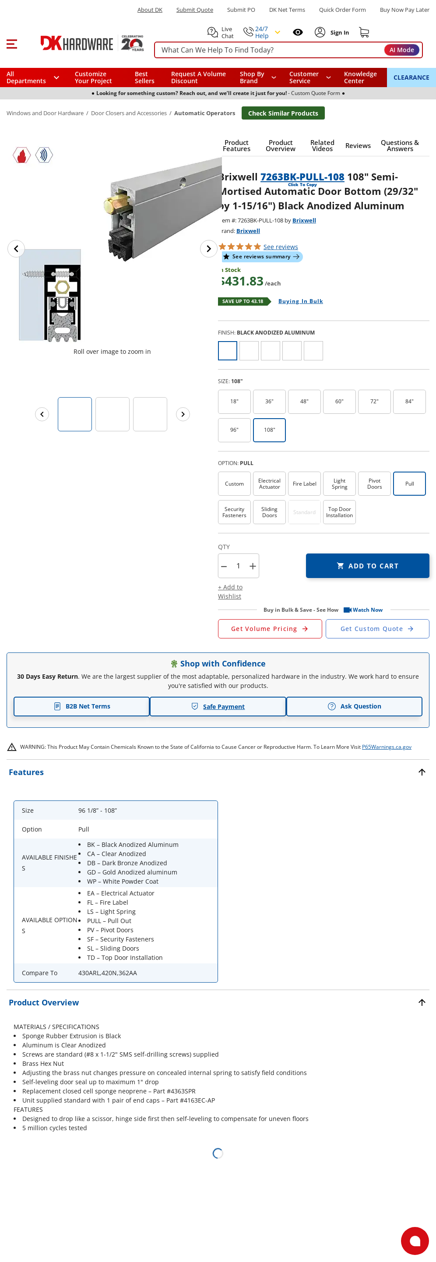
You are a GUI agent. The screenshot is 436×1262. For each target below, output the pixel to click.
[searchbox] (288, 50)
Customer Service (304, 78)
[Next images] (183, 414)
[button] (12, 43)
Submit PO (241, 10)
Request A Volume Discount (198, 77)
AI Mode (402, 50)
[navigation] (310, 77)
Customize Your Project (93, 77)
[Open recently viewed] (297, 32)
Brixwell (304, 220)
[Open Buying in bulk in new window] (297, 301)
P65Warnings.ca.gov (386, 747)
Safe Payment (218, 706)
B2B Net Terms (81, 706)
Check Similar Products (283, 113)
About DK (149, 10)
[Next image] (209, 248)
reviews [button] (281, 247)
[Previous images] (42, 414)
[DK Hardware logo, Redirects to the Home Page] (82, 43)
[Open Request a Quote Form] (270, 628)
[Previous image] (16, 248)
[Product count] (238, 566)
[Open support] (415, 1241)
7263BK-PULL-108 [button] (302, 176)
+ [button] (253, 566)
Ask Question (354, 706)
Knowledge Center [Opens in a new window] (360, 77)
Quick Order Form (342, 10)
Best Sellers (145, 77)
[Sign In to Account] (339, 32)
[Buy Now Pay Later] (404, 9)
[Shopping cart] (364, 32)
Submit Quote (194, 10)
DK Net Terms (287, 10)
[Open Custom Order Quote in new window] (378, 628)
